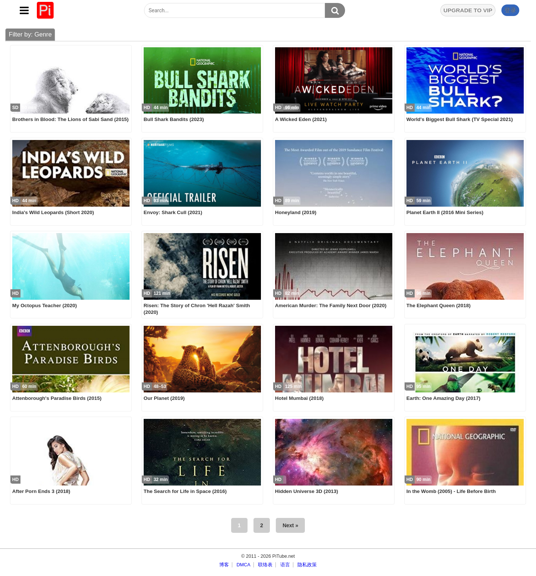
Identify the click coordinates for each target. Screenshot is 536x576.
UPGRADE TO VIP (467, 10)
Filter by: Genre (30, 34)
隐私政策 (307, 564)
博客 (224, 564)
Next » (290, 525)
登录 (510, 10)
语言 (285, 564)
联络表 (265, 564)
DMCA (243, 564)
